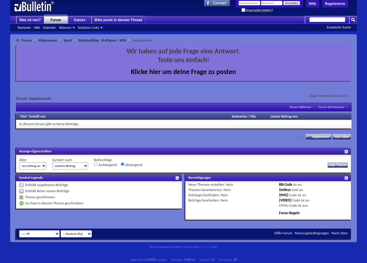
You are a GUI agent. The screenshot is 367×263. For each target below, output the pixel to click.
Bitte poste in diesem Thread (118, 20)
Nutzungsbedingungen (312, 233)
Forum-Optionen (300, 107)
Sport (68, 40)
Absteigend (131, 164)
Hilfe (312, 4)
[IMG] (283, 195)
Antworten (239, 116)
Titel (23, 116)
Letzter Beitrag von (284, 116)
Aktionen (65, 27)
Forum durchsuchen (331, 107)
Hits (253, 116)
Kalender (49, 27)
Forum (55, 20)
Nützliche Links (88, 27)
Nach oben (342, 137)
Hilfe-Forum (283, 233)
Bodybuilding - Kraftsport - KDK (102, 40)
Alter (23, 160)
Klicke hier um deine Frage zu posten (183, 71)
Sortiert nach (62, 160)
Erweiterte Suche (339, 27)
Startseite (24, 27)
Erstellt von (37, 116)
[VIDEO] (285, 200)
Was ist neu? (30, 20)
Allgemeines (47, 40)
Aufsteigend (105, 164)
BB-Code (285, 184)
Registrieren (335, 4)
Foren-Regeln (289, 213)
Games (80, 20)
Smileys (285, 190)
